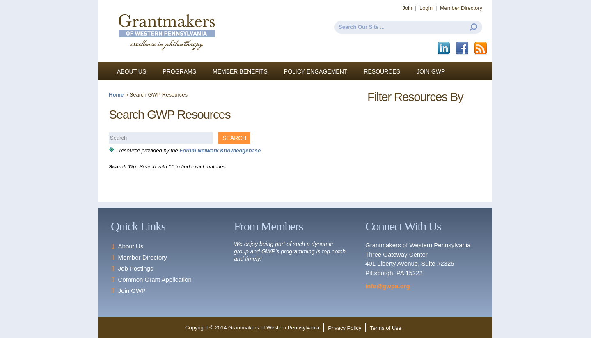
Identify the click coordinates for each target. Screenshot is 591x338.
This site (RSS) (481, 48)
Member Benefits (240, 71)
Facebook (463, 48)
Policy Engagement (316, 71)
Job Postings (135, 268)
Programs (179, 71)
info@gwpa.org (387, 286)
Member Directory (461, 8)
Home (116, 95)
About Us (131, 71)
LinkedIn (444, 48)
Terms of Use (385, 328)
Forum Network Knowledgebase (220, 150)
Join (407, 8)
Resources (382, 71)
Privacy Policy (344, 328)
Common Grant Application (155, 279)
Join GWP (431, 71)
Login (426, 8)
